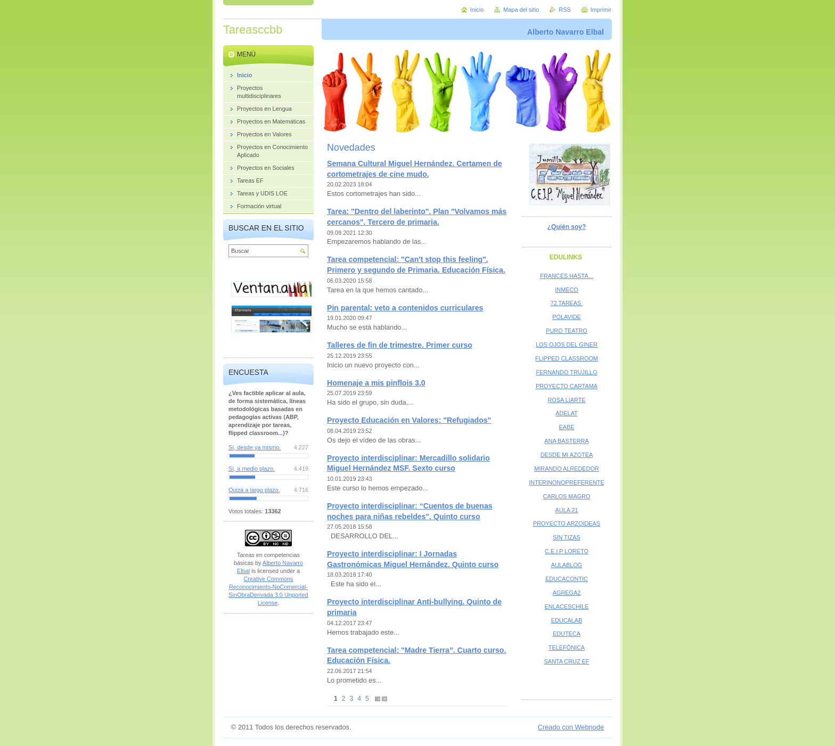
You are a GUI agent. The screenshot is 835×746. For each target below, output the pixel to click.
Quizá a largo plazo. (254, 490)
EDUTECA (566, 633)
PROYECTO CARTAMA (566, 386)
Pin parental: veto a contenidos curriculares (405, 308)
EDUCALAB (567, 620)
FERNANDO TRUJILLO (566, 372)
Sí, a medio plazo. (251, 468)
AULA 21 (566, 510)
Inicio (477, 9)
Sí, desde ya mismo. (254, 447)
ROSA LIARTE (566, 400)
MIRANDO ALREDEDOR (566, 468)
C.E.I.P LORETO (566, 551)
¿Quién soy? (566, 227)
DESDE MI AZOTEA (567, 455)
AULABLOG (567, 565)
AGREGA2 (567, 592)
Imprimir (601, 9)
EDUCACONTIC (566, 579)
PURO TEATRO (566, 330)
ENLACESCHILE (567, 606)
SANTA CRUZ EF (567, 661)
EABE (566, 427)
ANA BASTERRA (566, 441)
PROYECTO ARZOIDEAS (566, 523)
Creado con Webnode (571, 727)
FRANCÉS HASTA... (566, 276)
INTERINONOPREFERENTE (566, 482)
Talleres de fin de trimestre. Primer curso (399, 345)
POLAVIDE (566, 317)
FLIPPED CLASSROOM (566, 358)
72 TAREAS (567, 303)
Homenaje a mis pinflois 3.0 (376, 383)
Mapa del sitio (521, 9)
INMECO (566, 289)
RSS (564, 9)
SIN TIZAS (566, 537)
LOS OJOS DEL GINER (566, 344)
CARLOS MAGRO (567, 496)
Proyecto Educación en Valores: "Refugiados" (409, 420)
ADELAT (566, 413)
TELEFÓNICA (567, 647)
